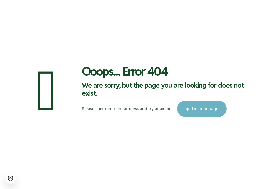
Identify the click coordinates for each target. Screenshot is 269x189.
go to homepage (201, 109)
